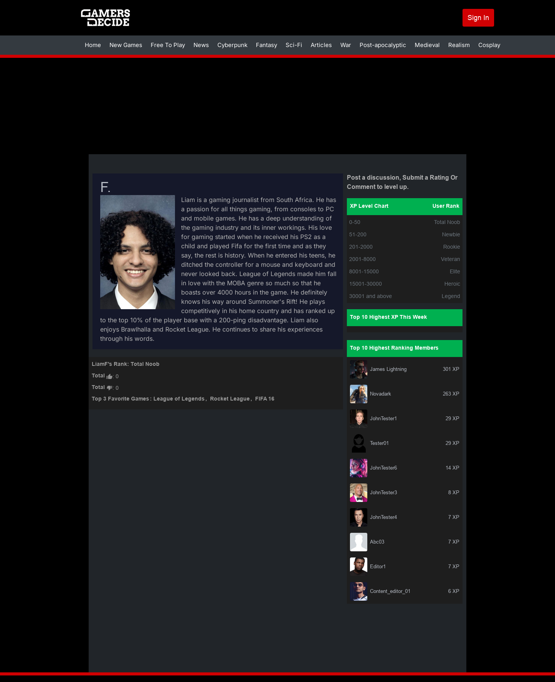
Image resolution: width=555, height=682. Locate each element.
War (345, 45)
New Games (125, 45)
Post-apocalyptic (383, 45)
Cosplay (489, 45)
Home (93, 45)
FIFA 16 (264, 399)
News (201, 45)
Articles (321, 45)
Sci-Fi (294, 45)
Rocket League (230, 399)
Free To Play (168, 45)
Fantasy (266, 45)
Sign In (478, 17)
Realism (459, 45)
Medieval (427, 45)
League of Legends (179, 399)
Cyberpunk (232, 45)
